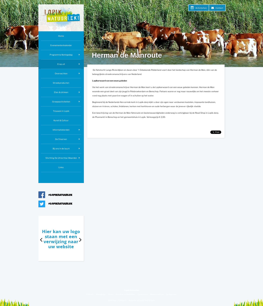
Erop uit (61, 64)
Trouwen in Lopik (61, 111)
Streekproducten (61, 83)
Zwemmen (143, 294)
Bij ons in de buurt (61, 148)
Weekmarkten (157, 294)
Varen (110, 294)
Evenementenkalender (61, 45)
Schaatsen (171, 294)
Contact (219, 8)
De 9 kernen (61, 139)
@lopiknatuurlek (60, 195)
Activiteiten (201, 8)
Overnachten (61, 73)
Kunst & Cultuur (61, 120)
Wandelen (101, 294)
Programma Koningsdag (61, 54)
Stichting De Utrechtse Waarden (61, 158)
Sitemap (112, 300)
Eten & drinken (61, 92)
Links (61, 167)
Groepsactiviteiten (61, 101)
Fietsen (90, 294)
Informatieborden (61, 130)
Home (61, 36)
